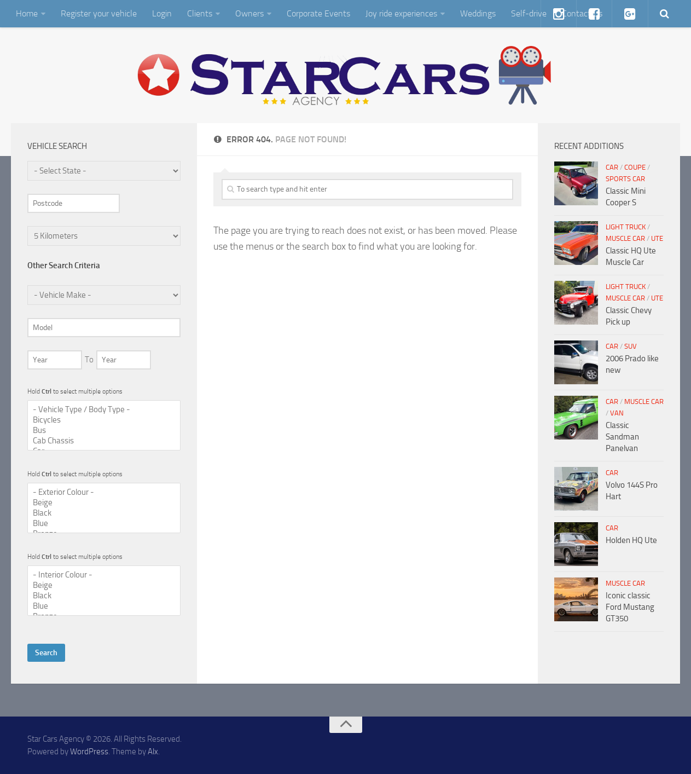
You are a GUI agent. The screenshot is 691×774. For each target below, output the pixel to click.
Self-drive (529, 13)
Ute (657, 238)
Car (612, 167)
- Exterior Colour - (104, 492)
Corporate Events (318, 13)
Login (162, 13)
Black (104, 513)
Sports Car (625, 179)
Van (617, 413)
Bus (104, 430)
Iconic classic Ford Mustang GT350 (630, 607)
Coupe (635, 167)
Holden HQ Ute (631, 540)
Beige (104, 503)
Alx (153, 751)
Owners (249, 13)
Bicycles (104, 420)
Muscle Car (625, 238)
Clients (199, 13)
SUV (630, 346)
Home (27, 13)
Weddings (478, 13)
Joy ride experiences (401, 13)
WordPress (89, 751)
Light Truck (626, 227)
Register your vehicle (99, 13)
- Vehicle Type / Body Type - (104, 410)
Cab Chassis (104, 441)
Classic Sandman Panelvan (622, 436)
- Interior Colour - (104, 575)
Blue (104, 523)
